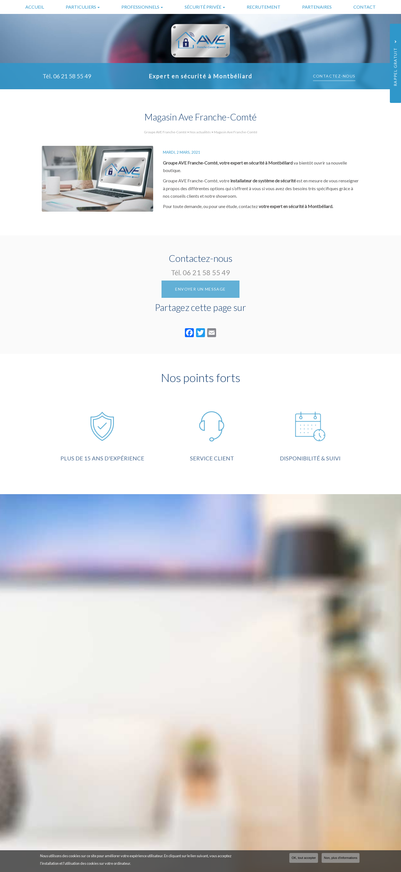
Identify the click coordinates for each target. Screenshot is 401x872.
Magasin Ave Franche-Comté (235, 132)
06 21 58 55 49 (72, 76)
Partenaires (317, 6)
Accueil (34, 6)
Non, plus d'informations (340, 857)
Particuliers (83, 6)
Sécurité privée (205, 6)
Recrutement (263, 6)
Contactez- (334, 76)
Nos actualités (200, 132)
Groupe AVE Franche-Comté (165, 132)
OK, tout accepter (304, 857)
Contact (364, 6)
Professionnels (142, 6)
